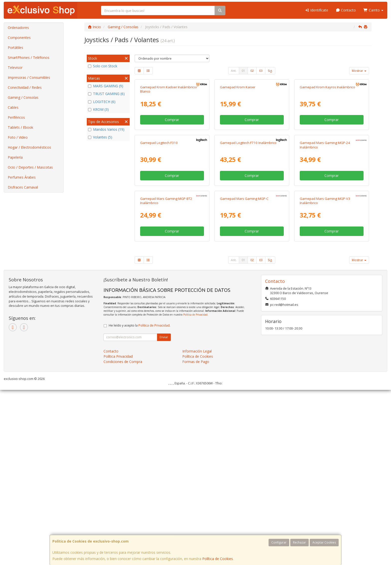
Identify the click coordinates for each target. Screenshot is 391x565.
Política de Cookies (217, 558)
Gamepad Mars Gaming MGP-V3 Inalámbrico (325, 375)
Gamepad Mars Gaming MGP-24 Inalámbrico (325, 261)
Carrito (373, 10)
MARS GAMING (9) (105, 86)
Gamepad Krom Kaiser (237, 145)
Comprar (172, 178)
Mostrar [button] (359, 71)
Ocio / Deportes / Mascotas (30, 167)
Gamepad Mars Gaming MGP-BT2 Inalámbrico (166, 375)
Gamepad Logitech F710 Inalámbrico (248, 259)
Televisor (15, 67)
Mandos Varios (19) (106, 129)
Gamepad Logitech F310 (159, 259)
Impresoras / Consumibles (29, 77)
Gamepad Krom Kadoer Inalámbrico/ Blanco (168, 147)
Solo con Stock (102, 66)
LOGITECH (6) (101, 101)
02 (252, 71)
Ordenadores (18, 27)
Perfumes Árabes (22, 177)
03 (261, 71)
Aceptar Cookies (324, 542)
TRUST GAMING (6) (106, 93)
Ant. (233, 71)
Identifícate (316, 10)
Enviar (164, 512)
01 (243, 71)
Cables (13, 107)
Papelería (15, 157)
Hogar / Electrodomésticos (29, 147)
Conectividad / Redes (25, 87)
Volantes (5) (100, 137)
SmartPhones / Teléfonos (28, 57)
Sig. (270, 71)
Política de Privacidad (195, 489)
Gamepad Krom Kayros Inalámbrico (327, 145)
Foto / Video (18, 137)
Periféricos (16, 117)
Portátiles (15, 47)
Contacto (346, 10)
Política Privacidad (118, 531)
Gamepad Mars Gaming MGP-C (244, 373)
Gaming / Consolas (23, 97)
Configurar (279, 542)
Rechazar (299, 542)
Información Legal (197, 526)
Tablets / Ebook (20, 127)
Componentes (19, 37)
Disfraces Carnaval (23, 187)
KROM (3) (98, 109)
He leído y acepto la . (139, 500)
